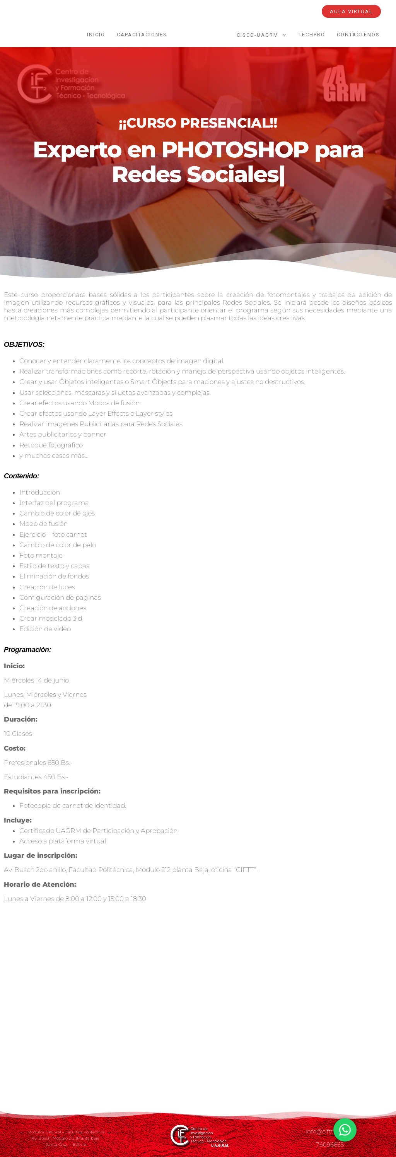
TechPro (312, 35)
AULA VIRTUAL (351, 11)
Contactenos (358, 35)
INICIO (96, 35)
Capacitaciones (142, 35)
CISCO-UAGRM (257, 35)
